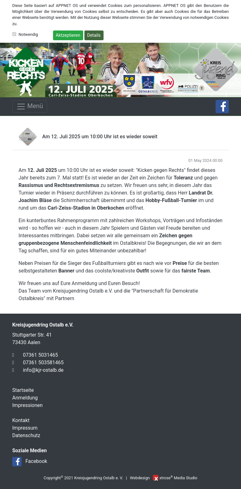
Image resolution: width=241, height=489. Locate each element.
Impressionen (27, 405)
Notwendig (28, 34)
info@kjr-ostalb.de (43, 370)
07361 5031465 (40, 355)
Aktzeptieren (68, 35)
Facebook (36, 461)
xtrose (164, 477)
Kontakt (20, 420)
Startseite (23, 390)
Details (94, 35)
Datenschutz (26, 435)
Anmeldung (25, 398)
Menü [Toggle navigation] (29, 106)
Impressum (25, 428)
